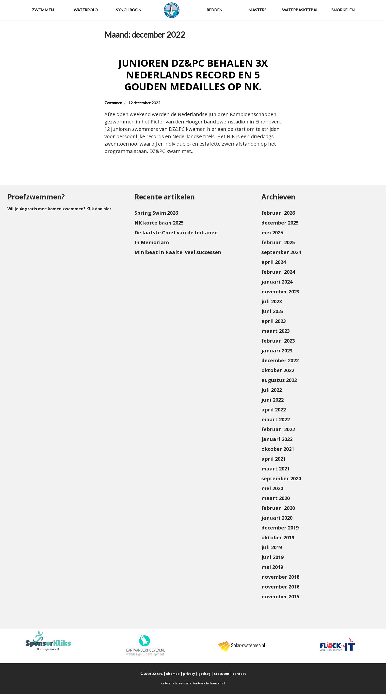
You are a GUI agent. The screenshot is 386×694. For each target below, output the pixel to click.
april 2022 (273, 409)
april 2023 (273, 321)
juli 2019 (271, 547)
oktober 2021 (277, 449)
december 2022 (280, 360)
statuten (221, 673)
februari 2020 (278, 508)
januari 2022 (276, 439)
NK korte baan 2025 (159, 222)
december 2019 (280, 527)
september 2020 (281, 478)
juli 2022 (271, 390)
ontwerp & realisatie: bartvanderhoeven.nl (193, 683)
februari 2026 (278, 213)
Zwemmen (113, 102)
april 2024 (273, 262)
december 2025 (280, 222)
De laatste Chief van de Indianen (176, 232)
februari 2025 (278, 242)
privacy (189, 673)
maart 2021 (275, 468)
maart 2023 (275, 331)
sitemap (173, 673)
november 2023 (280, 291)
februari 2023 (278, 340)
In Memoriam (151, 242)
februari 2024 (278, 272)
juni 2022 (272, 399)
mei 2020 (272, 488)
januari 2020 (276, 517)
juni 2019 (272, 557)
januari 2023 (276, 350)
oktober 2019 (277, 537)
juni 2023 (272, 311)
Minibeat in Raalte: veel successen (177, 252)
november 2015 (280, 596)
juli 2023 (271, 301)
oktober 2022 (277, 370)
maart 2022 (275, 419)
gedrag (204, 673)
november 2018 (280, 576)
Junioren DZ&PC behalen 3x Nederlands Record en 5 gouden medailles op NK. (193, 74)
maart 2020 (275, 498)
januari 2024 (276, 281)
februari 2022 (278, 429)
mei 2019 (272, 567)
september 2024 (281, 252)
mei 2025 (272, 232)
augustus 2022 (279, 380)
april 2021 (273, 458)
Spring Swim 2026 (156, 213)
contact (239, 673)
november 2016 (280, 586)
